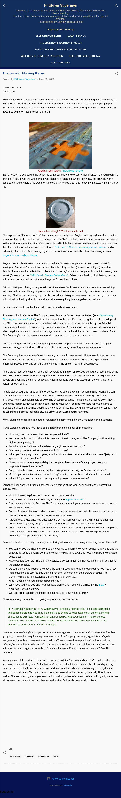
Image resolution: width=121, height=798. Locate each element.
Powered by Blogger (60, 778)
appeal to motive (74, 499)
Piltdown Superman (60, 5)
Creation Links (60, 62)
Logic (56, 756)
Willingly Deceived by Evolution (42, 56)
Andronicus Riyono (72, 170)
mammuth (68, 785)
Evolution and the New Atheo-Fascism (60, 49)
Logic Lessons (76, 36)
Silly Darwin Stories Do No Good (49, 275)
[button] (116, 74)
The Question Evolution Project (60, 43)
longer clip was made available (20, 255)
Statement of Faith (48, 36)
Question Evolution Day (84, 56)
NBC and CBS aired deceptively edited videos (80, 247)
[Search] (116, 6)
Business (15, 756)
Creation (29, 756)
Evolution (43, 756)
